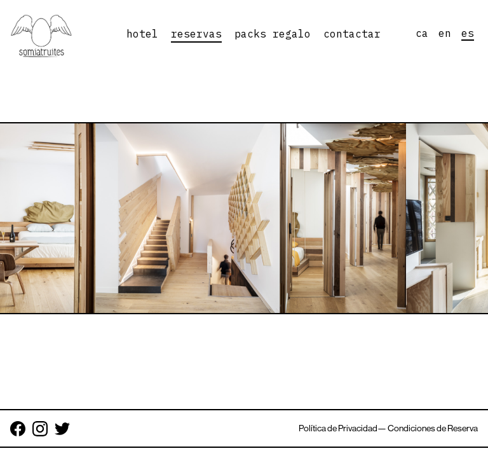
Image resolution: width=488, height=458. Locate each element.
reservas (196, 33)
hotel (142, 33)
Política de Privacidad (338, 428)
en (444, 33)
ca (422, 33)
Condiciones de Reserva (433, 428)
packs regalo (272, 33)
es (467, 33)
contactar (352, 33)
